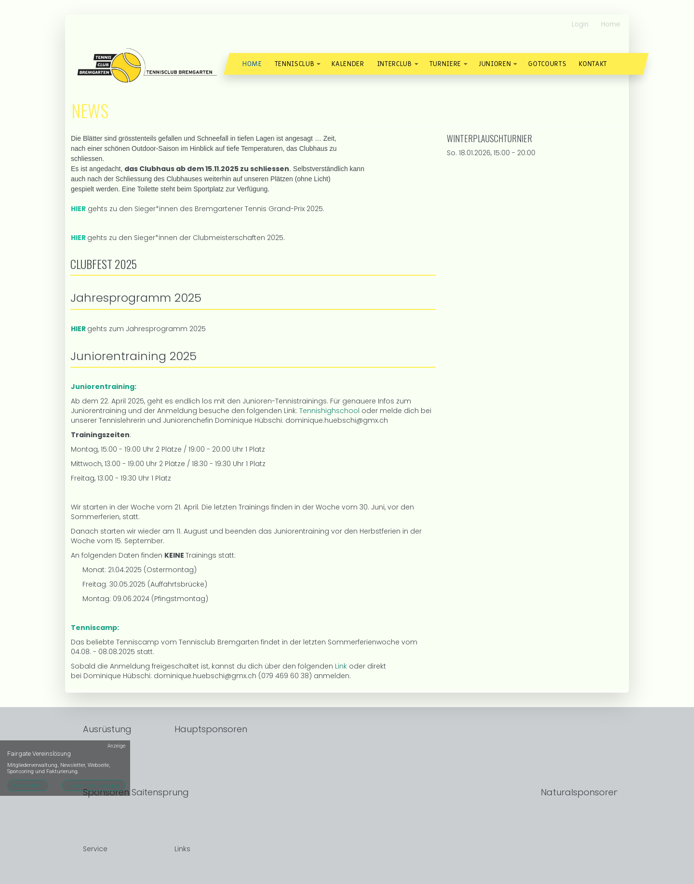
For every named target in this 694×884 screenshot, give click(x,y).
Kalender (348, 63)
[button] (318, 64)
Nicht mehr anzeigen (93, 786)
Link (342, 666)
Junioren (495, 63)
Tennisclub (295, 63)
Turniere (445, 63)
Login (580, 24)
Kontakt (593, 63)
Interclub (394, 63)
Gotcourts (547, 63)
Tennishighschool (329, 410)
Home (610, 24)
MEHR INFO (27, 786)
